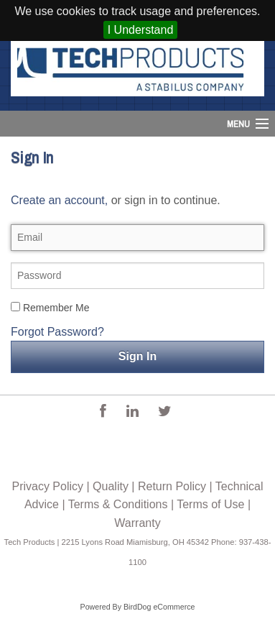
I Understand (141, 30)
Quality (111, 486)
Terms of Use (210, 504)
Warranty (137, 523)
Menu (238, 124)
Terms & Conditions (118, 504)
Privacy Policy (47, 486)
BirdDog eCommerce (159, 606)
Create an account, (59, 200)
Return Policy (172, 486)
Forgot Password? (57, 332)
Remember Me (50, 307)
